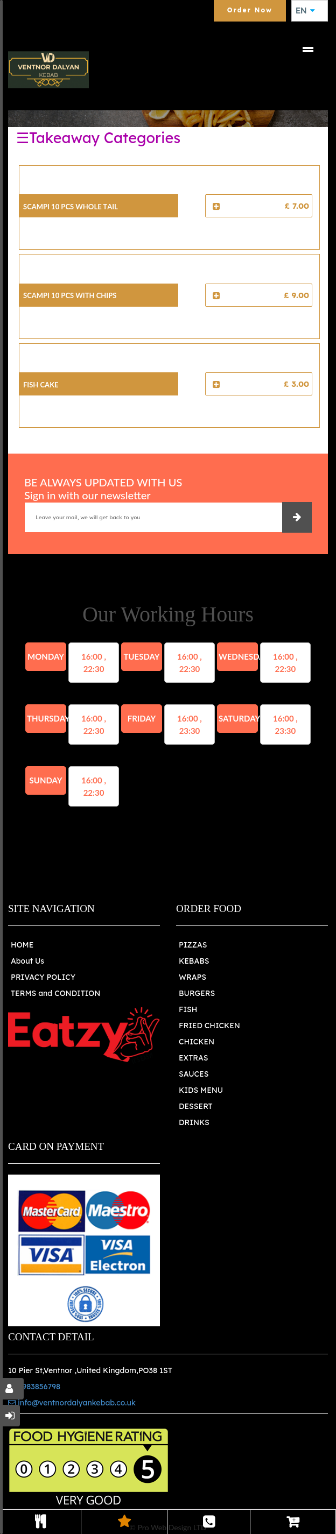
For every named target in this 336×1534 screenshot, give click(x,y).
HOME (22, 945)
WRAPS (192, 977)
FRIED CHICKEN (209, 1025)
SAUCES (193, 1074)
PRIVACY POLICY (43, 977)
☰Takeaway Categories (98, 138)
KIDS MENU (201, 1090)
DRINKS (194, 1122)
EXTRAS (193, 1058)
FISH (188, 1009)
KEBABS (194, 961)
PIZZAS (193, 945)
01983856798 (34, 1386)
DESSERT (196, 1106)
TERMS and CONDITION (55, 993)
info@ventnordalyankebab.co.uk (72, 1403)
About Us (27, 961)
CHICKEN (196, 1042)
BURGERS (197, 993)
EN (305, 11)
